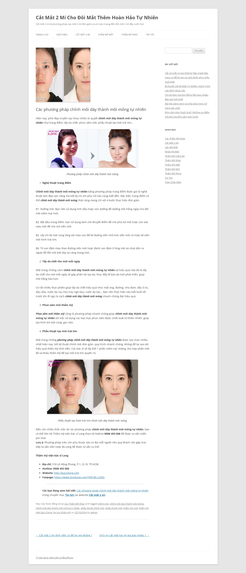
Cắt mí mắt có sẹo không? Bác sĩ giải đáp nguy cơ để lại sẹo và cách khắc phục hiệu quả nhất (187, 77)
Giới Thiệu (62, 34)
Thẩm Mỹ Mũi (172, 169)
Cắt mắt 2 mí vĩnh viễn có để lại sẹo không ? (64, 535)
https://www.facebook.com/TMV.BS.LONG (79, 477)
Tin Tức (150, 34)
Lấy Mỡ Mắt (171, 147)
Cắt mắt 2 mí (97, 495)
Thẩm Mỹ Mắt (105, 34)
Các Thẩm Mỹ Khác (74, 503)
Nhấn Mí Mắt (172, 151)
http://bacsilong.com (66, 473)
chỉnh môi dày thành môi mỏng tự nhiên (58, 508)
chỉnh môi (103, 503)
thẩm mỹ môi (130, 508)
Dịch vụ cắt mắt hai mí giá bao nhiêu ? (124, 535)
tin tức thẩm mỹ (62, 512)
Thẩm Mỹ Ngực (173, 173)
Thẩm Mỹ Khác (129, 34)
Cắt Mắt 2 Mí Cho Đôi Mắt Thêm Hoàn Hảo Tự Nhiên (97, 17)
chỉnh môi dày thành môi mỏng (127, 503)
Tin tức (69, 495)
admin (94, 512)
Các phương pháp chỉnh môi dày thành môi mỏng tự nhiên (113, 490)
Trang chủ (42, 34)
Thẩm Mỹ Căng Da (175, 156)
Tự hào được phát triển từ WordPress (54, 557)
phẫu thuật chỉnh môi (92, 508)
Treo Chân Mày (173, 182)
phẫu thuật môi (113, 508)
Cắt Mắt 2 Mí (83, 34)
